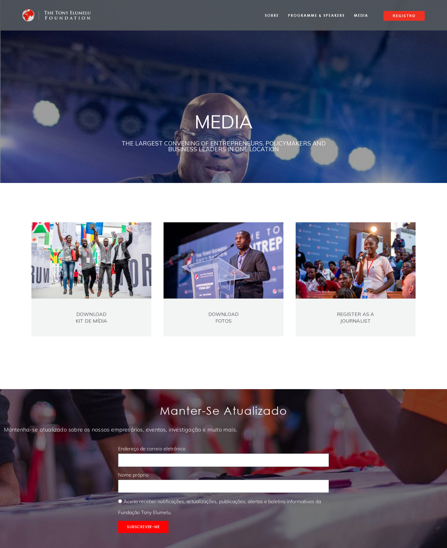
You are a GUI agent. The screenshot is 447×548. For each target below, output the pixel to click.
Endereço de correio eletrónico (152, 449)
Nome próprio (134, 475)
